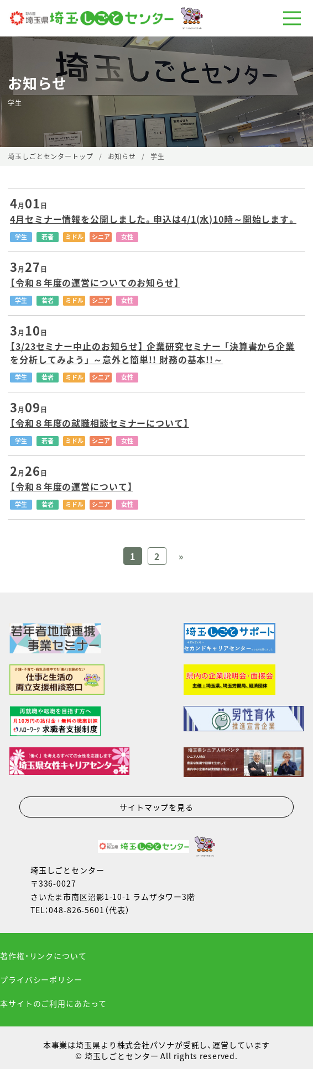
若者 (47, 237)
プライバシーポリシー (41, 979)
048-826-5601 (77, 909)
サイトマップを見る (156, 807)
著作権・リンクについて (43, 955)
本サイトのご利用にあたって (53, 1003)
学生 (21, 237)
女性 (127, 237)
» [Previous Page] (181, 556)
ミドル (74, 237)
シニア (101, 237)
